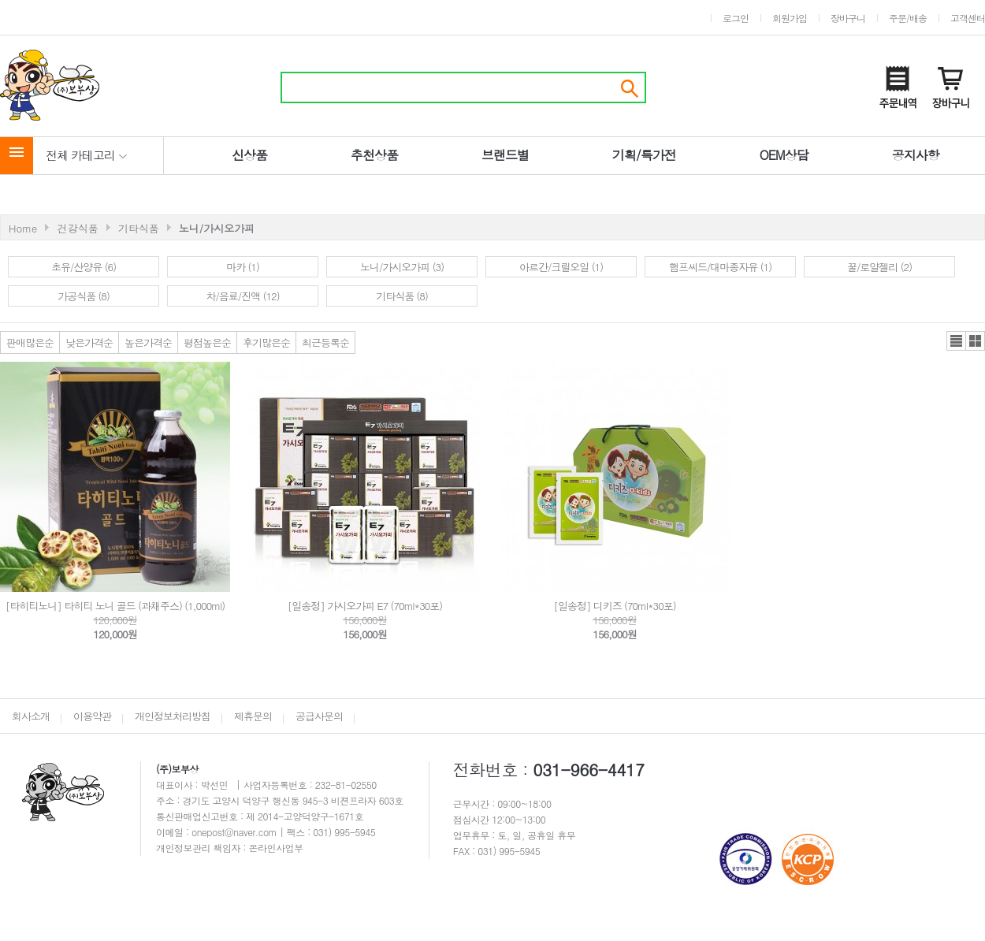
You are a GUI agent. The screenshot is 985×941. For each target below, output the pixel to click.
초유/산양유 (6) (83, 266)
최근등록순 (325, 342)
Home (23, 228)
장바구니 (848, 17)
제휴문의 (253, 716)
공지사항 (915, 155)
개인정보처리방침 (172, 716)
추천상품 (374, 155)
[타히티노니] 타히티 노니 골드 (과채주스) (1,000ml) (115, 606)
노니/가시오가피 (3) (402, 266)
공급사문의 (319, 716)
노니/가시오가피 (217, 228)
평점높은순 (207, 342)
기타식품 (138, 228)
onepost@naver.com (235, 832)
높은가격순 (148, 342)
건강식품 (78, 228)
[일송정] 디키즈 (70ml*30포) (614, 606)
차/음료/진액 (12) (242, 295)
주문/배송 (908, 17)
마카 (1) (242, 266)
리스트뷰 (956, 341)
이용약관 (92, 716)
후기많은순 (266, 342)
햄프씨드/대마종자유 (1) (720, 266)
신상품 (249, 155)
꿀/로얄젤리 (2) (879, 266)
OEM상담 (784, 155)
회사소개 (31, 716)
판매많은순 (30, 342)
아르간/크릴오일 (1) (561, 266)
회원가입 (789, 17)
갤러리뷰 (975, 341)
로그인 (736, 17)
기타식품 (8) (402, 295)
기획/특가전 (644, 155)
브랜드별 (505, 155)
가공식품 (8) (84, 295)
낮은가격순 (89, 342)
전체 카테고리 (87, 155)
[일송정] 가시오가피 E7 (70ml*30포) (365, 606)
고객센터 (967, 17)
